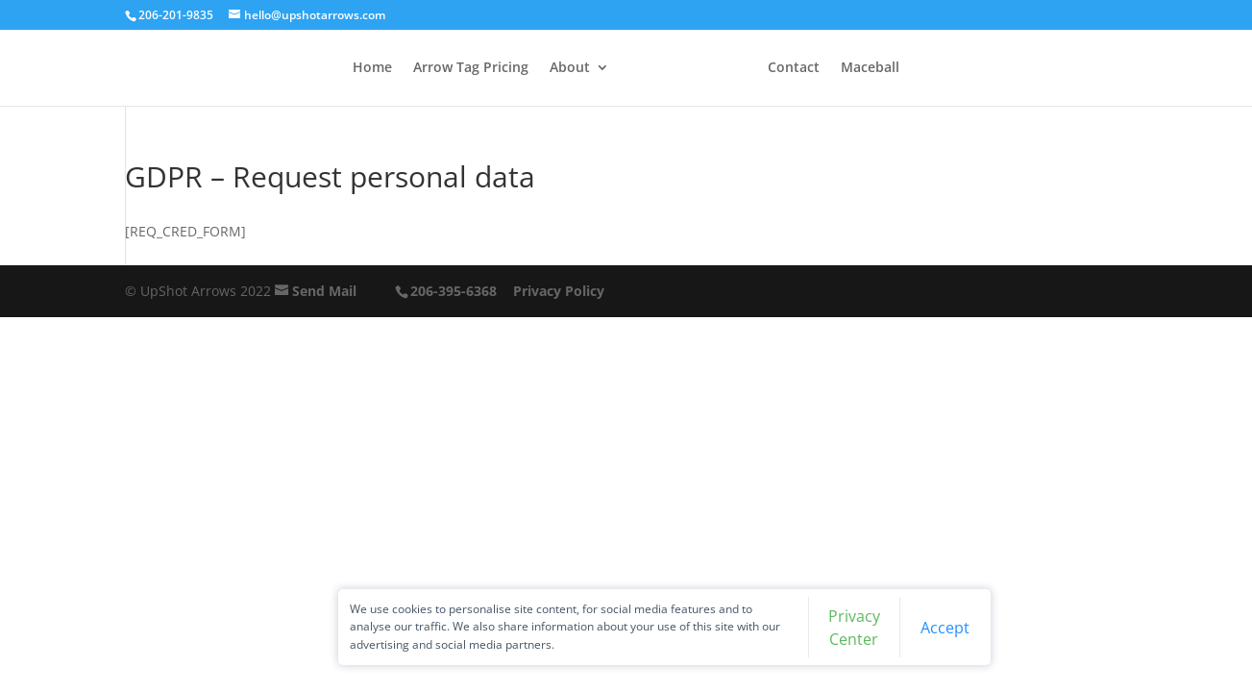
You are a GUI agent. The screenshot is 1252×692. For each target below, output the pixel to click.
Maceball (895, 68)
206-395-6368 (453, 291)
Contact (819, 68)
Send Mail (324, 291)
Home (347, 68)
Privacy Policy (558, 291)
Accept (874, 623)
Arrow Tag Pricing (445, 68)
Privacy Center (794, 624)
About (545, 68)
